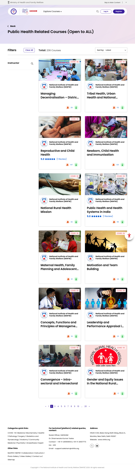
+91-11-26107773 (79, 442)
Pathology (13, 436)
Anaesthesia (32, 443)
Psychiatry (21, 443)
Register (119, 11)
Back (13, 26)
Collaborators (27, 453)
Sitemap (11, 459)
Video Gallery (25, 456)
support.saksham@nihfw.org (67, 448)
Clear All (29, 50)
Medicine (21, 433)
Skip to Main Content (112, 2)
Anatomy (24, 439)
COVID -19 (74, 62)
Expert (40, 443)
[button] (125, 2)
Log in (106, 11)
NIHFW (17, 453)
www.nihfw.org (104, 439)
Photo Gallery (13, 456)
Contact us (37, 456)
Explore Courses (52, 11)
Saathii (41, 433)
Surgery (21, 436)
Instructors (39, 453)
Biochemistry (31, 433)
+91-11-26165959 (64, 442)
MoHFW (11, 453)
